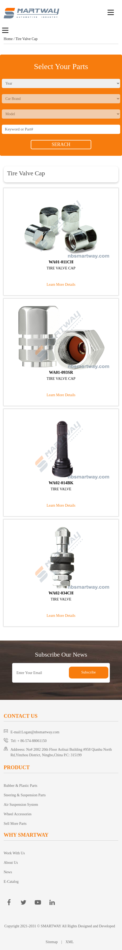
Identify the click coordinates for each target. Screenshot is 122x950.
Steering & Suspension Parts (25, 795)
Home (8, 39)
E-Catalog (11, 882)
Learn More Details (61, 285)
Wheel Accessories (18, 814)
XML (69, 942)
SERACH (61, 144)
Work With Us (14, 853)
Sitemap (52, 942)
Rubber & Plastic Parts (20, 786)
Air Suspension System (21, 805)
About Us (11, 863)
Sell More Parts (15, 824)
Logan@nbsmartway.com (40, 732)
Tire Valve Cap (27, 39)
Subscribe (88, 672)
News (8, 872)
